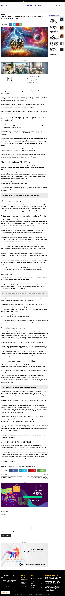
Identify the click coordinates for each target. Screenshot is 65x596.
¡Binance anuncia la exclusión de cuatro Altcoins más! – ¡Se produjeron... (54, 44)
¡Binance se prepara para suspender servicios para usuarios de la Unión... (54, 26)
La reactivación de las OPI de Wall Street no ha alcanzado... (54, 38)
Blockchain (15, 466)
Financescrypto (5, 20)
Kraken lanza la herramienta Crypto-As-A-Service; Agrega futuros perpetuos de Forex (37, 477)
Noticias (3, 14)
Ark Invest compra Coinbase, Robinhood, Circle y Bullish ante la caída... (54, 20)
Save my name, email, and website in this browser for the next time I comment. (19, 531)
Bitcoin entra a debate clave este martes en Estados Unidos (53, 578)
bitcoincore (9, 466)
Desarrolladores (21, 466)
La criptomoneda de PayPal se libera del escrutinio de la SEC (11, 477)
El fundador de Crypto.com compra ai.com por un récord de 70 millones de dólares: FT (53, 581)
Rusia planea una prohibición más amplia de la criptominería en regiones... (54, 32)
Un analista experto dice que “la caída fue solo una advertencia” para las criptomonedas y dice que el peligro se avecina (53, 586)
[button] (62, 5)
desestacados (28, 466)
